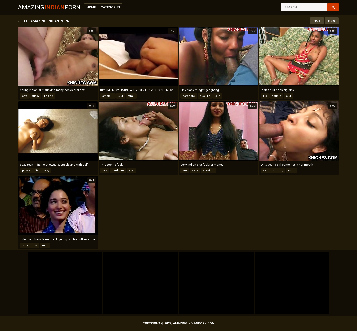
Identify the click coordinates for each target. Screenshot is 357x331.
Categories (110, 7)
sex (24, 96)
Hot (317, 21)
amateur (107, 96)
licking (48, 96)
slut (120, 96)
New (331, 21)
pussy (35, 96)
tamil (131, 96)
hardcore (189, 96)
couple (276, 96)
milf (44, 245)
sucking (205, 96)
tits (265, 96)
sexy (46, 170)
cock (291, 170)
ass (131, 170)
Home (91, 7)
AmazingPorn (49, 7)
